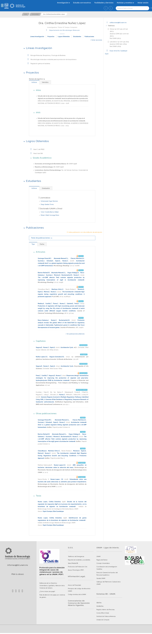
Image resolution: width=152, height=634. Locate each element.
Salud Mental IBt (73, 563)
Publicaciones (89, 36)
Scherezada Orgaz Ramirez (49, 201)
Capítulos (39, 341)
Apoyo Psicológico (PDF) (76, 570)
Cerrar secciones (96, 40)
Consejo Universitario (103, 563)
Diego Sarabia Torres (47, 204)
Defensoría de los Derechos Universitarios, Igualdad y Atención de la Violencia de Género (51, 585)
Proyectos (51, 36)
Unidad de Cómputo (102, 620)
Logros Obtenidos (64, 36)
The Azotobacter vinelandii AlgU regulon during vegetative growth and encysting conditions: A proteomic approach (61, 294)
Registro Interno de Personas (105, 609)
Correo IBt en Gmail (102, 613)
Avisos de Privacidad (74, 585)
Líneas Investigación (37, 36)
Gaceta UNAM (100, 578)
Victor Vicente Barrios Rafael (50, 212)
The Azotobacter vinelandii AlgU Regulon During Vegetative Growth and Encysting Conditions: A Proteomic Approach (62, 455)
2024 (36, 90)
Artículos (38, 251)
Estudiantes (77, 36)
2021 (36, 112)
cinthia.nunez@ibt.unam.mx (116, 22)
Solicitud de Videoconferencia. (106, 616)
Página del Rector (102, 560)
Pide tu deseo (17, 574)
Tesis (36, 495)
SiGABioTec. (100, 606)
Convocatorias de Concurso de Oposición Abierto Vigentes (79, 603)
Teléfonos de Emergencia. (76, 556)
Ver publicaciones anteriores (75, 334)
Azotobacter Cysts (67, 347)
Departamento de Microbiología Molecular (62, 30)
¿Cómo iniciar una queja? (47, 591)
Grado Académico (40, 157)
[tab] (34, 82)
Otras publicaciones (44, 413)
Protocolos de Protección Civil (77, 566)
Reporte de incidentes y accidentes (79, 560)
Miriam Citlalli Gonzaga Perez (50, 215)
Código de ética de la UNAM (77, 594)
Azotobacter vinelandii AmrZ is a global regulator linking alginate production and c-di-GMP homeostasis (61, 263)
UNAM (98, 556)
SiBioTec (99, 602)
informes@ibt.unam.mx (17, 565)
